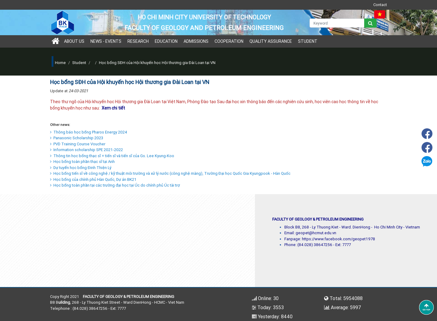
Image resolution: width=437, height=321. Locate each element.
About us (74, 41)
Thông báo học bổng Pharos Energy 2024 (88, 132)
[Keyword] (337, 23)
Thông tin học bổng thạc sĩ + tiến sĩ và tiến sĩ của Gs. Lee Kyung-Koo (112, 155)
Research (138, 41)
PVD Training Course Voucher (77, 144)
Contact (380, 4)
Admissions (196, 41)
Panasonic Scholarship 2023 (76, 137)
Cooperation (229, 41)
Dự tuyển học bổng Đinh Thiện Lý (80, 167)
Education (166, 41)
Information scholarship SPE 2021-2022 (86, 149)
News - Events (105, 41)
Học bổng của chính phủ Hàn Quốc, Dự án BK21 (93, 179)
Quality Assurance (270, 41)
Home (60, 62)
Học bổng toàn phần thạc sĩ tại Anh (82, 161)
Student (307, 41)
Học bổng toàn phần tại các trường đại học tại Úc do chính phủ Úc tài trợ (115, 185)
